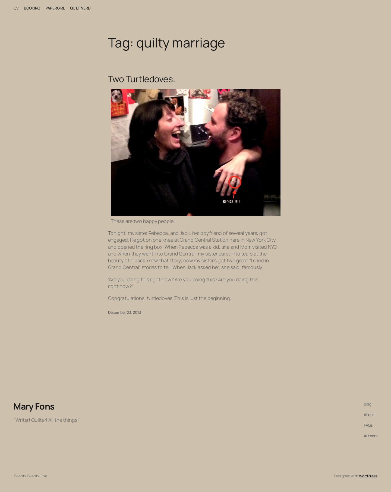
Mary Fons (34, 406)
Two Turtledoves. (141, 79)
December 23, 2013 (124, 312)
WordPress (368, 475)
